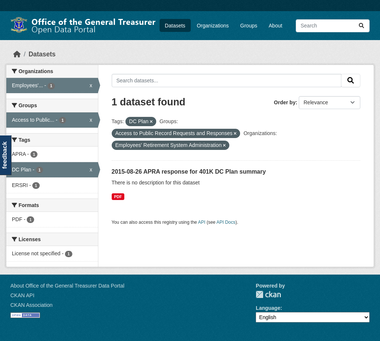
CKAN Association (31, 305)
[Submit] (361, 25)
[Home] (17, 54)
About (275, 26)
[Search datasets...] (333, 25)
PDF (118, 196)
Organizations (213, 26)
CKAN (268, 294)
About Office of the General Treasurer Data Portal (67, 286)
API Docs (225, 222)
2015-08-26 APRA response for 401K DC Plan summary (189, 171)
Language (268, 308)
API (202, 222)
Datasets (175, 26)
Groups (248, 26)
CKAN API (22, 295)
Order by (284, 102)
